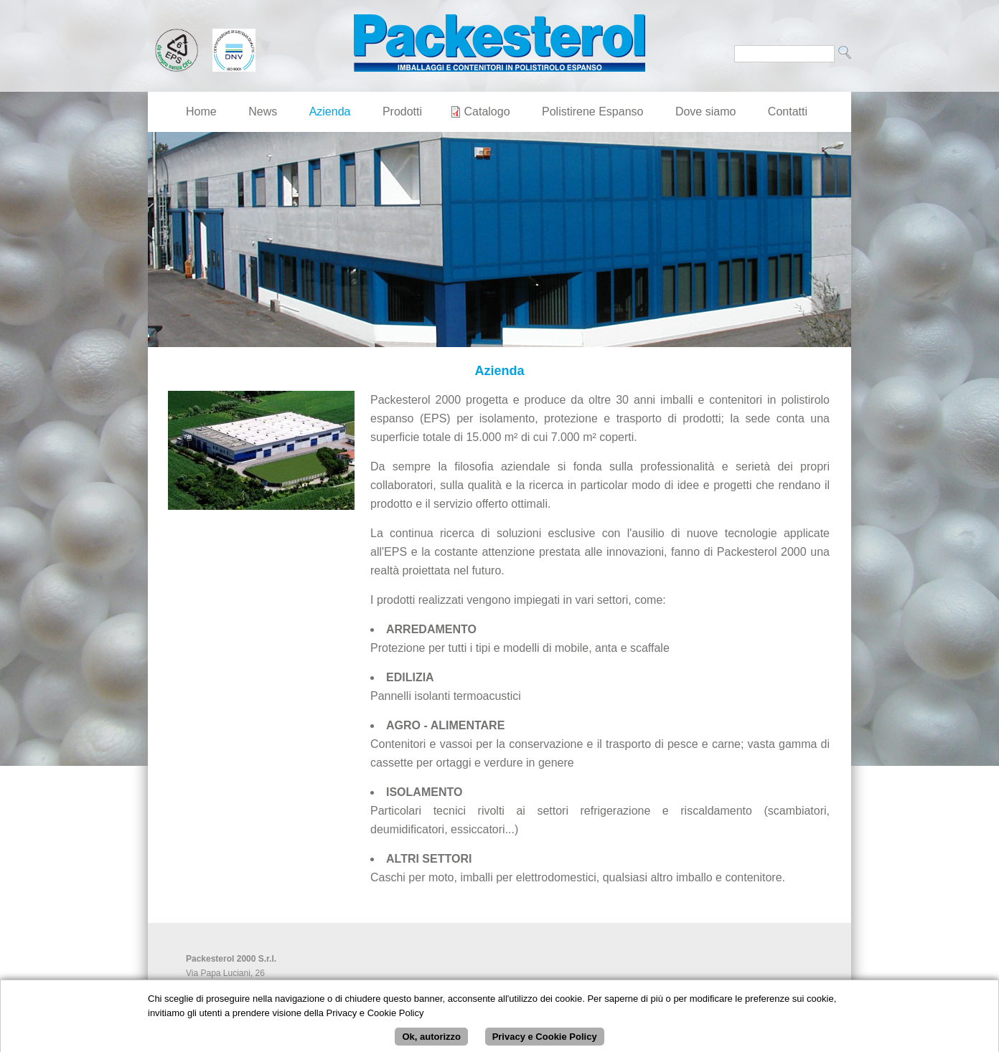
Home (201, 111)
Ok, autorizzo (431, 1040)
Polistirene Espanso (592, 111)
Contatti (787, 111)
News (262, 111)
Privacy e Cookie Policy (544, 1040)
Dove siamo (705, 111)
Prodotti (402, 111)
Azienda (330, 111)
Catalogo (487, 111)
